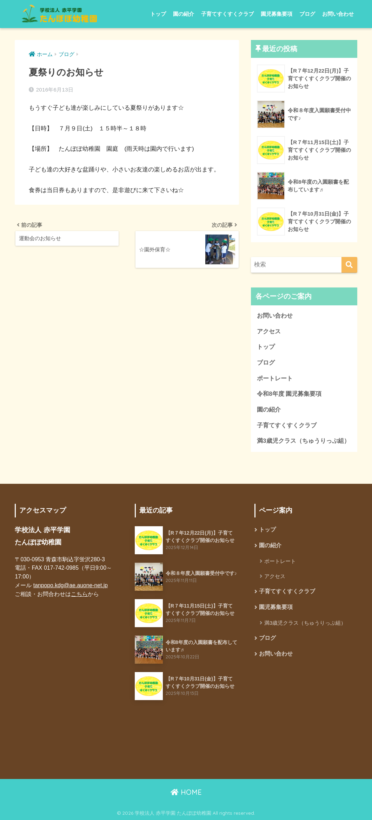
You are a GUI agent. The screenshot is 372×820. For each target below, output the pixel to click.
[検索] (349, 265)
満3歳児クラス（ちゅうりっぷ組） (303, 441)
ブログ (307, 14)
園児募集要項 (276, 14)
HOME (186, 792)
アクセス (269, 331)
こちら (79, 594)
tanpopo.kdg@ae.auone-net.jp (70, 585)
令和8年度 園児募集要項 (289, 394)
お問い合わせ (338, 14)
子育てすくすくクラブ (227, 14)
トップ (158, 14)
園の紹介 (183, 14)
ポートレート (275, 378)
